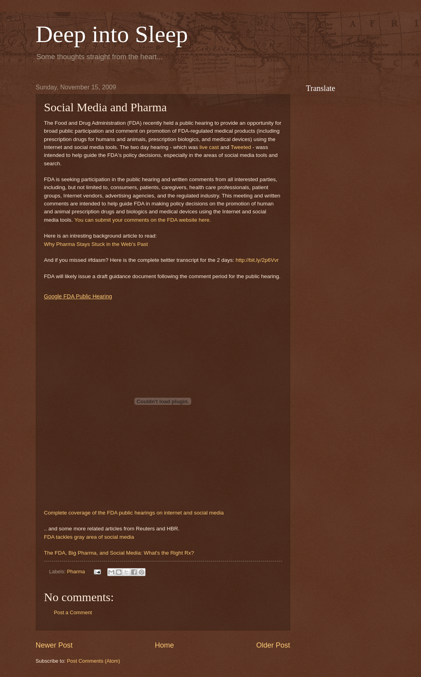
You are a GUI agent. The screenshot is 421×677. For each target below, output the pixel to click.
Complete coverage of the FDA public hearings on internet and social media (134, 513)
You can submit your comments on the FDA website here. (142, 220)
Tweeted (241, 147)
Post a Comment (73, 612)
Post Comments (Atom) (93, 661)
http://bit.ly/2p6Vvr (257, 260)
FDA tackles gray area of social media (89, 537)
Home (164, 645)
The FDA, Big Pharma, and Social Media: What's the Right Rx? (119, 553)
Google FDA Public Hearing (78, 296)
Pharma (76, 571)
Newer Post (54, 645)
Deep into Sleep (112, 34)
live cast (209, 147)
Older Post (273, 645)
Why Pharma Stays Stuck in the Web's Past (96, 244)
